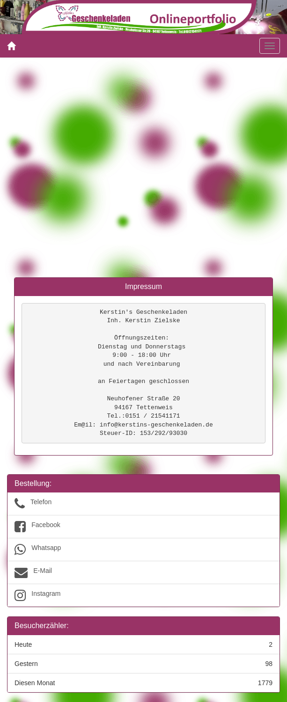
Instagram (143, 595)
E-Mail (143, 572)
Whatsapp (143, 549)
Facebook (143, 526)
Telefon (143, 503)
